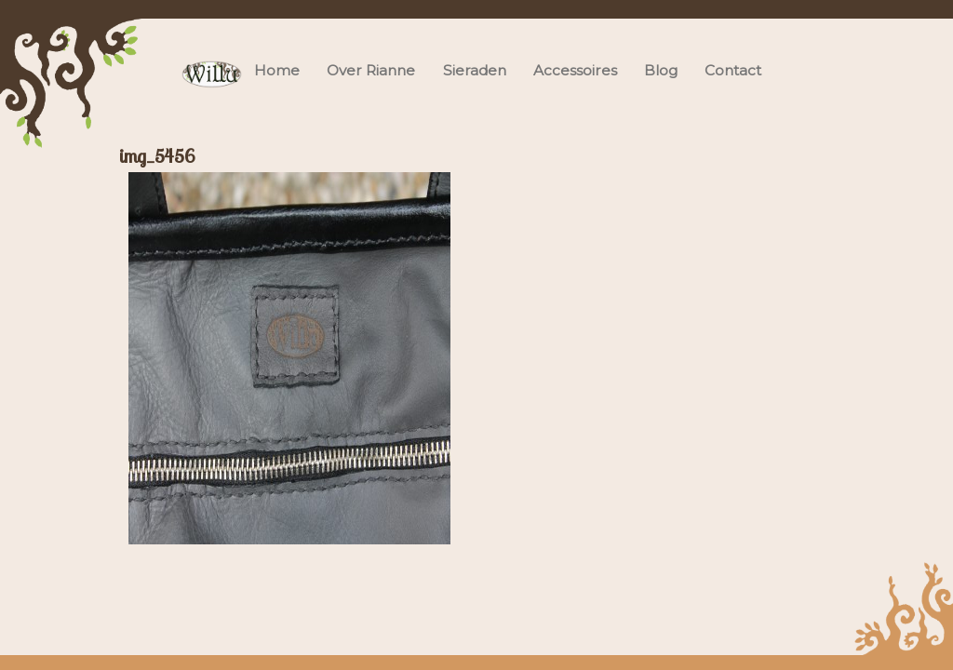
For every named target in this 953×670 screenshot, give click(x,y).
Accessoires (575, 70)
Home (277, 70)
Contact (733, 70)
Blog (661, 70)
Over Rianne (371, 70)
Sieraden (474, 70)
